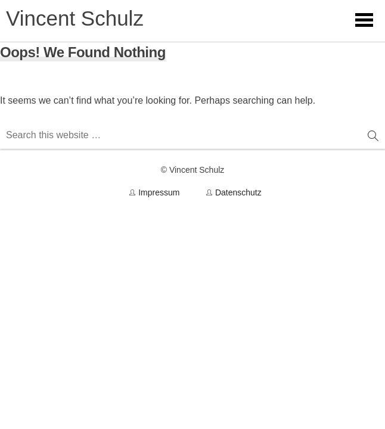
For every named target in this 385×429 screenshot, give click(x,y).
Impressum (158, 192)
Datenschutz (238, 192)
